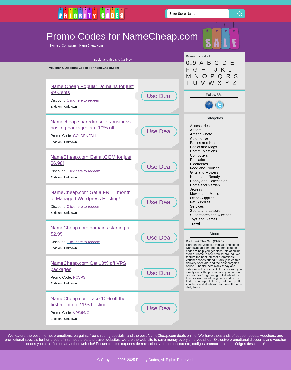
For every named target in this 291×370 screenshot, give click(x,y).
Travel (195, 223)
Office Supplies (202, 198)
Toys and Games (203, 219)
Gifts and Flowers (204, 172)
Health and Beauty (205, 177)
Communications (203, 151)
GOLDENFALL (85, 136)
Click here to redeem (83, 100)
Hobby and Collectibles (208, 181)
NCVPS (79, 277)
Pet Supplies (200, 202)
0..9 (191, 63)
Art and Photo (201, 134)
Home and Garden (205, 185)
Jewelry (196, 189)
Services (197, 206)
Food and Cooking (205, 168)
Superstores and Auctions (210, 215)
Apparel (196, 130)
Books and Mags (203, 147)
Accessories (200, 126)
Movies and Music (204, 194)
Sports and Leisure (205, 211)
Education (198, 160)
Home (54, 45)
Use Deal (159, 96)
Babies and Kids (203, 143)
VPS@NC (81, 313)
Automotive (199, 138)
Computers (69, 45)
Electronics (199, 164)
